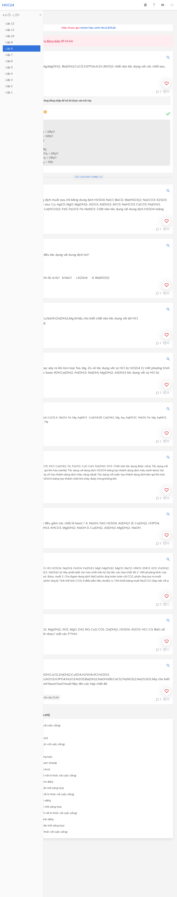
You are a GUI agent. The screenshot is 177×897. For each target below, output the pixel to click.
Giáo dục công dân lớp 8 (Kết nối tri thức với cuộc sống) (43, 813)
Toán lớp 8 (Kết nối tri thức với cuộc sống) (35, 725)
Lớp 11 (10, 29)
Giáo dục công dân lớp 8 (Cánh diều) (31, 819)
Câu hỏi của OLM (48, 697)
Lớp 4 (9, 73)
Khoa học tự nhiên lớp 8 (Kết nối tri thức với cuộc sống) (42, 775)
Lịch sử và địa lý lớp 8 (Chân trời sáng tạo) (35, 806)
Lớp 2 (9, 86)
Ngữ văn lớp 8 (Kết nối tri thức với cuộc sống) (37, 744)
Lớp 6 (9, 61)
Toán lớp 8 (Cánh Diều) (23, 731)
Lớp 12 (10, 23)
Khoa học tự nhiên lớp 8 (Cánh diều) (31, 781)
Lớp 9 (9, 42)
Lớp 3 (9, 79)
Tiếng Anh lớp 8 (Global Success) (29, 769)
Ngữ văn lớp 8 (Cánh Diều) (25, 750)
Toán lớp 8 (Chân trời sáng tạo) (28, 738)
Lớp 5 (9, 67)
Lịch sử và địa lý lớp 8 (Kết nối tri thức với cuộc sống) (41, 794)
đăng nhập (53, 41)
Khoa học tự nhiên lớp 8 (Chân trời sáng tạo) (36, 788)
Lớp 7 (9, 54)
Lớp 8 (9, 48)
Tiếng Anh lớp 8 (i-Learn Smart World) (33, 763)
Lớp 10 (10, 36)
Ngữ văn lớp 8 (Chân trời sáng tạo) (30, 756)
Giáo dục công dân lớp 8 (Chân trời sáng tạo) (36, 825)
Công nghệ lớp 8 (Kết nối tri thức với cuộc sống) (38, 831)
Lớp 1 (9, 92)
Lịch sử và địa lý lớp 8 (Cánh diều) (30, 800)
